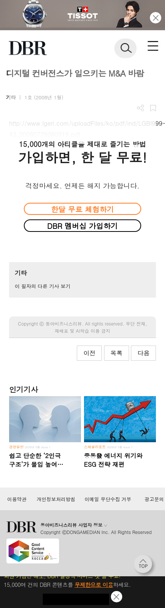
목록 (117, 353)
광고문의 (154, 499)
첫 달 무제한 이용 (76, 599)
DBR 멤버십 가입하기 (82, 226)
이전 (89, 353)
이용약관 (16, 499)
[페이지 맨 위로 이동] (145, 566)
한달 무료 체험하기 (82, 209)
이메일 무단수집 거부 (108, 499)
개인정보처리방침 (56, 499)
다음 (143, 353)
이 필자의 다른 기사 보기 (42, 286)
